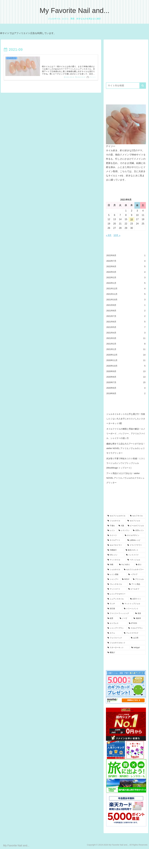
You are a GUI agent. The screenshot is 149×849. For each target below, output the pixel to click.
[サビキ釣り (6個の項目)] (126, 565)
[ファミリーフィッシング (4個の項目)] (119, 613)
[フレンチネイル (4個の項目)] (116, 584)
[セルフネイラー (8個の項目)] (116, 545)
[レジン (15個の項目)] (111, 530)
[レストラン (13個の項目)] (124, 530)
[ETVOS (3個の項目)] (137, 623)
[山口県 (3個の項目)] (138, 638)
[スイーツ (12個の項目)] (114, 535)
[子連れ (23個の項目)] (111, 526)
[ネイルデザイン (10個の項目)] (135, 535)
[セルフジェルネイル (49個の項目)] (117, 516)
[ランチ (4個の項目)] (113, 604)
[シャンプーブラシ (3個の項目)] (116, 628)
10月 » (116, 235)
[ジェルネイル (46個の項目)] (116, 521)
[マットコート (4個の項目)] (116, 589)
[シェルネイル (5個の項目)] (114, 569)
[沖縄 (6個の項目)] (111, 565)
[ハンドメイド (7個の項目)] (135, 555)
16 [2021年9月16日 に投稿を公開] (131, 219)
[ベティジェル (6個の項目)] (136, 560)
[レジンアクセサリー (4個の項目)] (126, 594)
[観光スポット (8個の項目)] (135, 550)
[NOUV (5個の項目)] (126, 579)
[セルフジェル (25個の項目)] (136, 521)
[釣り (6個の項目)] (140, 565)
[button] (142, 85)
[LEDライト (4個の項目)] (137, 599)
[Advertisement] (126, 60)
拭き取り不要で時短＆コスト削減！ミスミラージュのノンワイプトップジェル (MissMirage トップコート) (125, 463)
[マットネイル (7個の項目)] (116, 560)
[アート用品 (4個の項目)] (137, 584)
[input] (126, 85)
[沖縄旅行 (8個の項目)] (115, 550)
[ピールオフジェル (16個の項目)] (136, 526)
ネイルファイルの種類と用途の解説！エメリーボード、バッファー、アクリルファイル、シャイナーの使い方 (125, 433)
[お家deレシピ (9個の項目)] (136, 540)
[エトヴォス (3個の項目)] (116, 623)
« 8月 (108, 235)
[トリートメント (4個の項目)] (134, 609)
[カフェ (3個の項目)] (114, 633)
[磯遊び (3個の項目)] (126, 652)
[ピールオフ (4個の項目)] (136, 589)
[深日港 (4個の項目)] (114, 609)
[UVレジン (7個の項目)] (115, 555)
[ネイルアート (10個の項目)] (116, 540)
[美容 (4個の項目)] (140, 613)
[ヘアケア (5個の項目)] (136, 574)
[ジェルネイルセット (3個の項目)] (126, 643)
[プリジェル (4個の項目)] (139, 579)
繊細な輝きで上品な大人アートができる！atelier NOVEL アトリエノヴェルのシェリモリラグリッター (125, 448)
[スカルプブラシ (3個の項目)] (136, 628)
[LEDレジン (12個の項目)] (139, 530)
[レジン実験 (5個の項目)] (116, 574)
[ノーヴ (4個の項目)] (125, 618)
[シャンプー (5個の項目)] (113, 579)
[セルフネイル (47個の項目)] (137, 516)
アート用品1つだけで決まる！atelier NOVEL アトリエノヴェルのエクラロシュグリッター (125, 478)
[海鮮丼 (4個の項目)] (139, 618)
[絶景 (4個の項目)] (112, 618)
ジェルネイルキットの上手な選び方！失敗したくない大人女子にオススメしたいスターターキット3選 (125, 418)
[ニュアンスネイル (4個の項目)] (117, 599)
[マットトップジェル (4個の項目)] (133, 604)
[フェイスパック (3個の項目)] (117, 638)
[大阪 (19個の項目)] (121, 526)
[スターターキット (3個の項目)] (118, 647)
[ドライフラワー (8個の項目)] (136, 545)
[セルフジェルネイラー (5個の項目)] (134, 569)
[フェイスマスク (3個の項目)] (134, 633)
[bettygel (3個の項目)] (138, 647)
